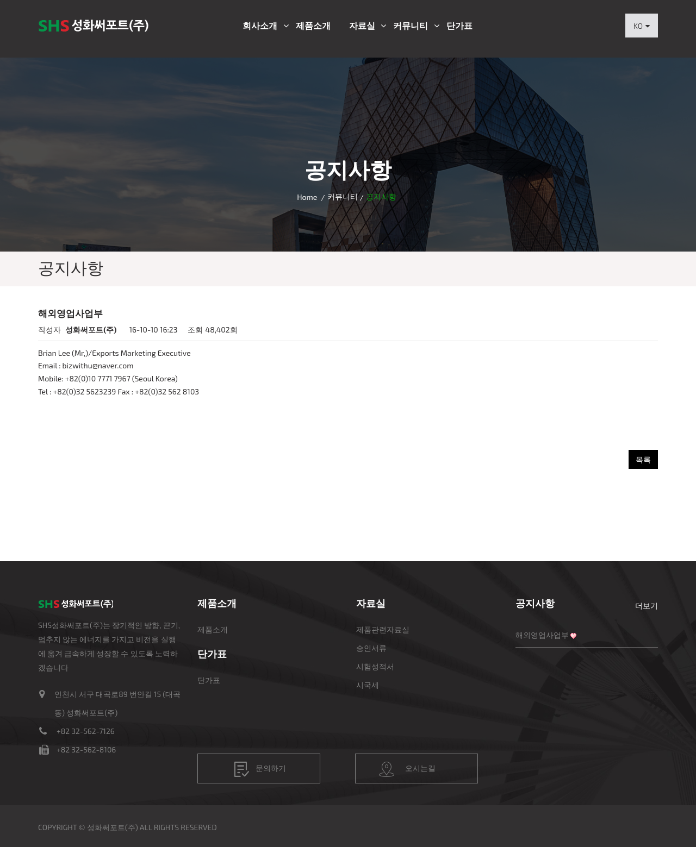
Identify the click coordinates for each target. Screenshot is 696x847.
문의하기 (260, 769)
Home (307, 197)
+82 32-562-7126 (86, 731)
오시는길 (407, 769)
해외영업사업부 (542, 634)
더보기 (646, 605)
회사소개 (260, 25)
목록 (643, 459)
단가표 (459, 25)
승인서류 (371, 647)
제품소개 (313, 25)
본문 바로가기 (0, 0)
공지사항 (535, 603)
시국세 (367, 684)
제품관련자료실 (382, 629)
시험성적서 (375, 666)
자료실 (362, 25)
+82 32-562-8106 (86, 749)
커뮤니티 (410, 25)
